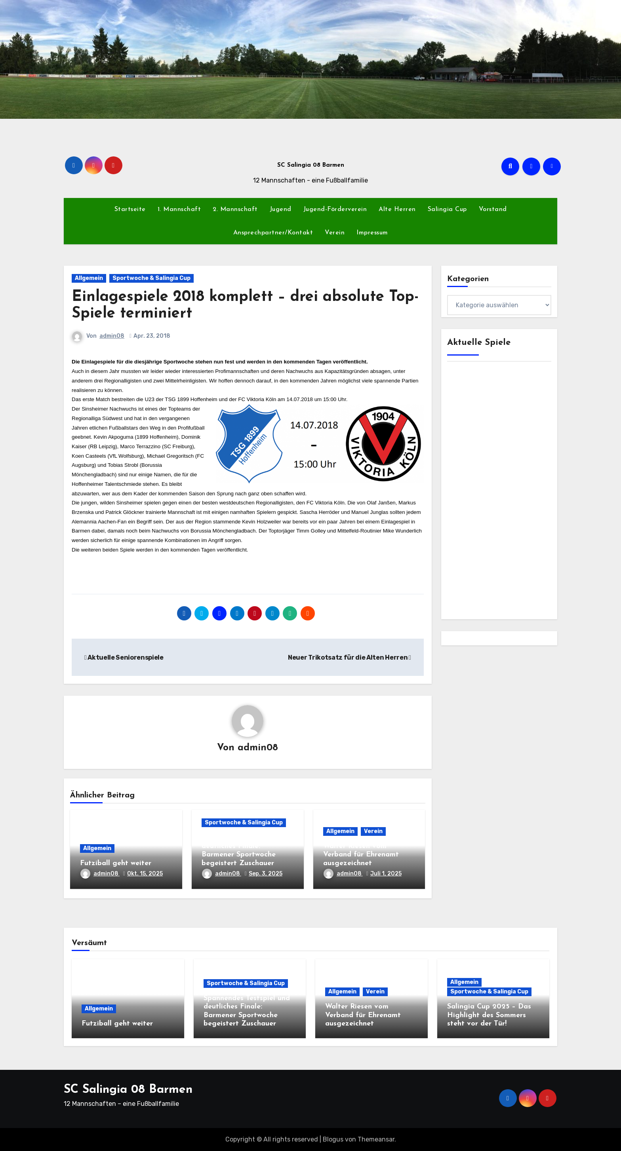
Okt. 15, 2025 (145, 873)
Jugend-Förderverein (335, 209)
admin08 (111, 336)
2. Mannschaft (235, 209)
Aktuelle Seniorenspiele (124, 657)
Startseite (130, 209)
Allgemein (89, 278)
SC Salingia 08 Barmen (310, 165)
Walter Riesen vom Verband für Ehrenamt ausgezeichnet (361, 855)
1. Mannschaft (179, 209)
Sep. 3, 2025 (265, 873)
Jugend (280, 209)
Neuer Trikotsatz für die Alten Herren (349, 657)
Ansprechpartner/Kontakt (273, 233)
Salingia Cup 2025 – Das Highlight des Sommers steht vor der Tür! (489, 1015)
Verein (335, 233)
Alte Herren (397, 209)
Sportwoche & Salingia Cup (151, 278)
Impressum (372, 233)
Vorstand (493, 209)
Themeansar (376, 1139)
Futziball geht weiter (115, 863)
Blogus (333, 1139)
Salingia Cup (447, 209)
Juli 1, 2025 (386, 873)
